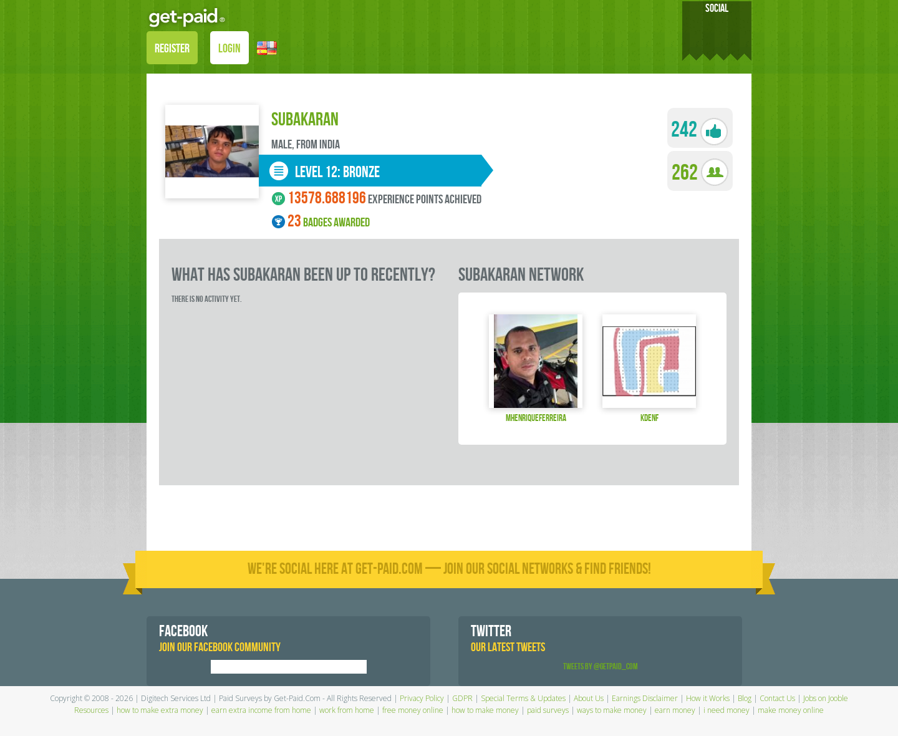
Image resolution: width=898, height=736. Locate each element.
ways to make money (612, 710)
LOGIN (229, 48)
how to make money (485, 710)
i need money (726, 710)
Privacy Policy (422, 698)
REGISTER (172, 48)
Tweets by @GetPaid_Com (600, 666)
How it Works (708, 698)
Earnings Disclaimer (645, 698)
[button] (267, 47)
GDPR (462, 698)
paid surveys (548, 710)
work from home (346, 710)
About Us (589, 698)
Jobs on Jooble (825, 698)
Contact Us (777, 698)
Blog (744, 698)
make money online (791, 710)
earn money (675, 710)
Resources (91, 710)
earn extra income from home (261, 710)
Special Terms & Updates (523, 698)
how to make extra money (160, 710)
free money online (412, 710)
